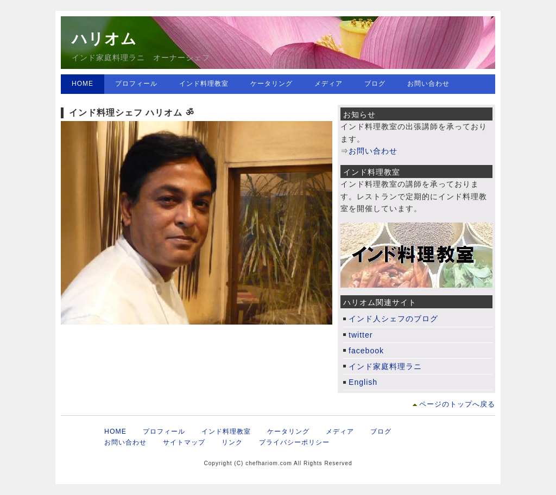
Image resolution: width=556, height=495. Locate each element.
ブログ (375, 83)
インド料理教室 (204, 83)
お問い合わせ (428, 83)
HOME (82, 83)
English (363, 382)
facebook (366, 350)
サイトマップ (184, 442)
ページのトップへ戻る (457, 404)
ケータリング (271, 83)
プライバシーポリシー (294, 442)
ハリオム (104, 38)
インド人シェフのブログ (393, 318)
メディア (328, 83)
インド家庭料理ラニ (385, 366)
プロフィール (136, 83)
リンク (232, 442)
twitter (361, 335)
